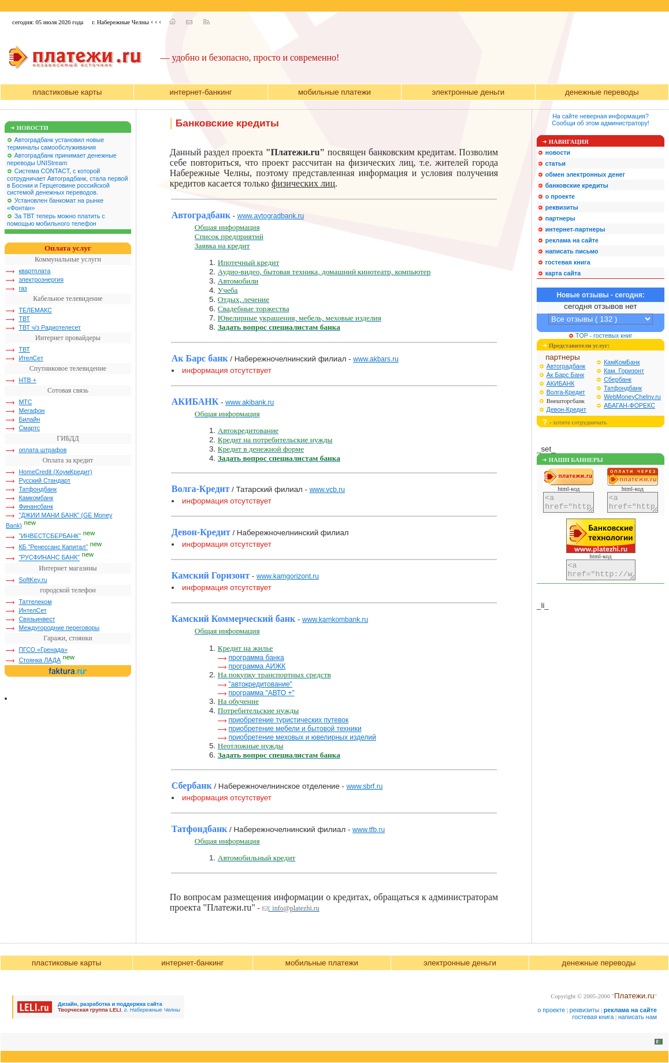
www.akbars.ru (376, 359)
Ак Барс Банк (565, 374)
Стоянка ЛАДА (39, 660)
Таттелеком (34, 601)
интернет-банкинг (201, 92)
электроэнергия (41, 279)
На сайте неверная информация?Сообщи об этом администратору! (600, 119)
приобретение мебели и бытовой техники (294, 729)
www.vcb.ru (327, 490)
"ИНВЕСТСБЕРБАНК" (49, 536)
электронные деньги (468, 92)
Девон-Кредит (566, 409)
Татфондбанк (37, 489)
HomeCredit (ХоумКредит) (55, 471)
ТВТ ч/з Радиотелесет (49, 327)
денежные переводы (602, 92)
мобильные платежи (334, 92)
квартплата (34, 270)
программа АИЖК (256, 666)
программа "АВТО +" (261, 693)
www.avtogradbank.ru (270, 216)
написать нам (637, 1016)
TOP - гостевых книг (600, 335)
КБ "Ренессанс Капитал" (53, 546)
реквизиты (585, 1009)
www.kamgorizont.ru (288, 576)
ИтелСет (30, 358)
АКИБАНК (561, 383)
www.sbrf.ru (365, 786)
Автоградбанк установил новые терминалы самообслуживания (55, 143)
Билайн (29, 419)
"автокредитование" (260, 684)
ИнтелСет (32, 610)
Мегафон (31, 410)
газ (22, 288)
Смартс (29, 427)
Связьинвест (36, 619)
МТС (25, 401)
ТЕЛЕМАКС (35, 310)
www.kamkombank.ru (335, 620)
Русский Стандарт (44, 480)
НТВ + (27, 379)
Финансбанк (35, 506)
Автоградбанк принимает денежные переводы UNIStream (62, 159)
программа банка (256, 658)
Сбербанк (617, 379)
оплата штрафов (42, 449)
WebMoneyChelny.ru (632, 396)
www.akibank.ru (249, 402)
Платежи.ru (634, 995)
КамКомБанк (622, 362)
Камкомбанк (35, 497)
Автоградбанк (566, 366)
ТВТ (23, 318)
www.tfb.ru (368, 830)
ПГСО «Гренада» (43, 649)
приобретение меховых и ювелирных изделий (302, 737)
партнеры (562, 357)
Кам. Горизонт (624, 370)
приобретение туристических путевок (288, 720)
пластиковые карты (67, 92)
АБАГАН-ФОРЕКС (629, 405)
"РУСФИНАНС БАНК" (49, 557)
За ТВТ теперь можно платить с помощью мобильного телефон (56, 219)
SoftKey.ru (32, 579)
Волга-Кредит (566, 392)
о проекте (551, 1009)
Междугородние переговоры (58, 627)
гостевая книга (593, 1016)
